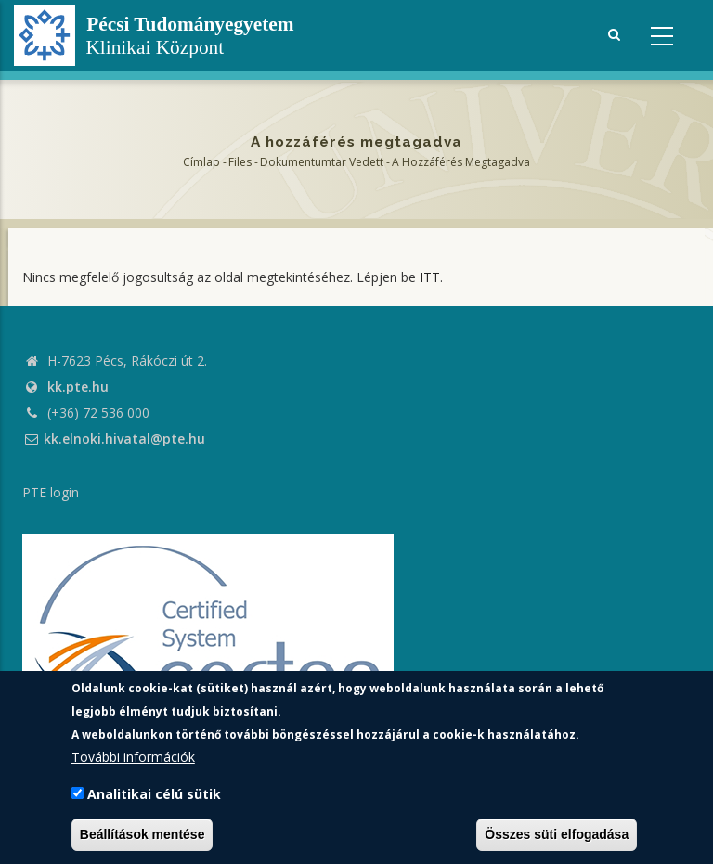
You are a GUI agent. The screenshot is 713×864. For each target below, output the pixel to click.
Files (240, 162)
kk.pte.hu (78, 386)
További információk (133, 757)
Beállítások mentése (142, 834)
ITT (430, 277)
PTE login (50, 492)
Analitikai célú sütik (154, 794)
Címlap (201, 162)
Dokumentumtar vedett (321, 162)
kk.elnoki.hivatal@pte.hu (113, 438)
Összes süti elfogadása (557, 834)
